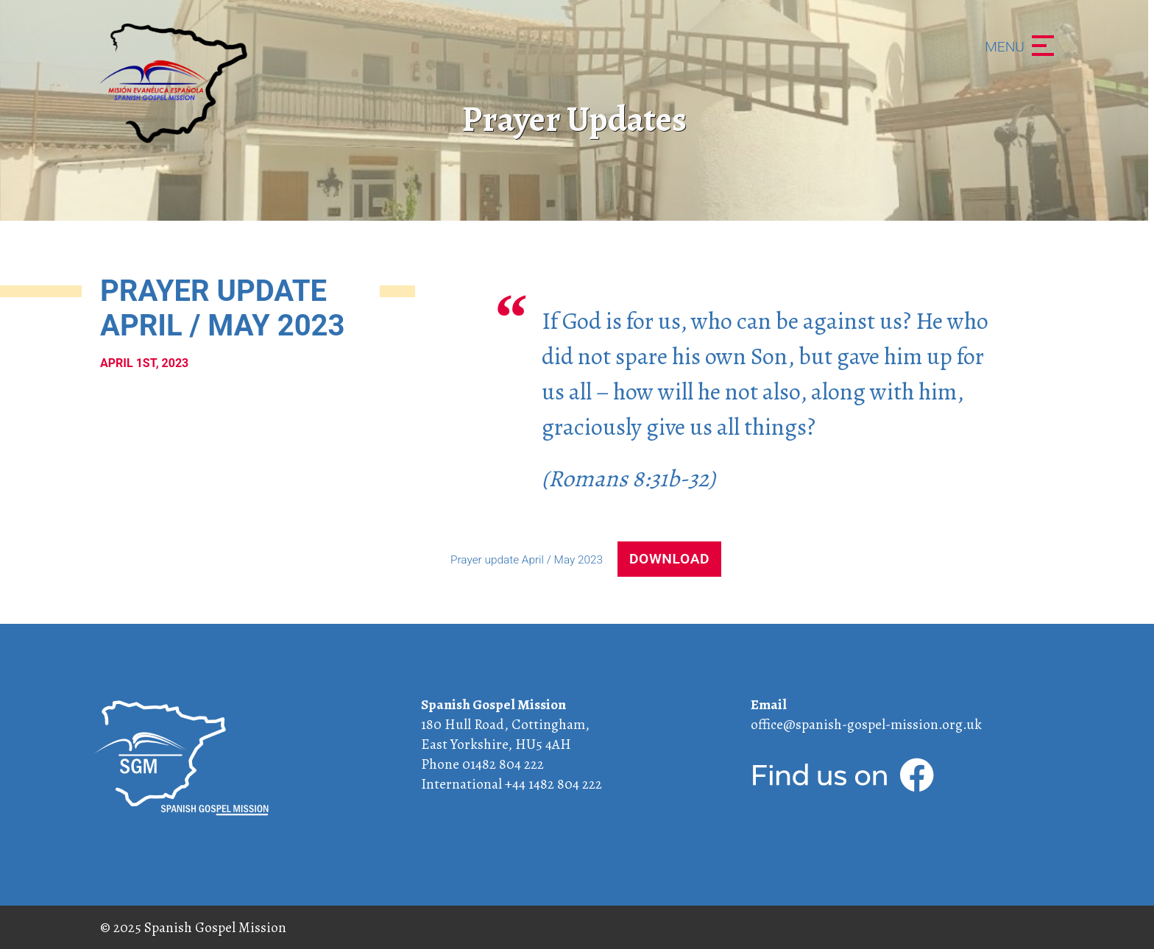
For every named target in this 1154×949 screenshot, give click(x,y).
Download (669, 558)
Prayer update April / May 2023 (528, 559)
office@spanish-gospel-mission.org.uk (866, 724)
